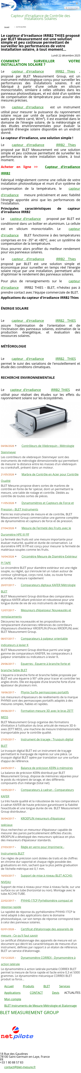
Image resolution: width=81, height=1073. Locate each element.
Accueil (9, 986)
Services (64, 986)
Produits (28, 986)
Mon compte (12, 999)
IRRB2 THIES (65, 320)
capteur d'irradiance (28, 71)
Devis (55, 993)
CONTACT (36, 993)
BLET (46, 986)
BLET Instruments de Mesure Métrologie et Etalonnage (40, 1006)
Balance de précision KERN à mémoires (47, 768)
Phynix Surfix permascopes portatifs (45, 692)
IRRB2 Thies (65, 71)
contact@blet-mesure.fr (20, 1067)
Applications (12, 993)
